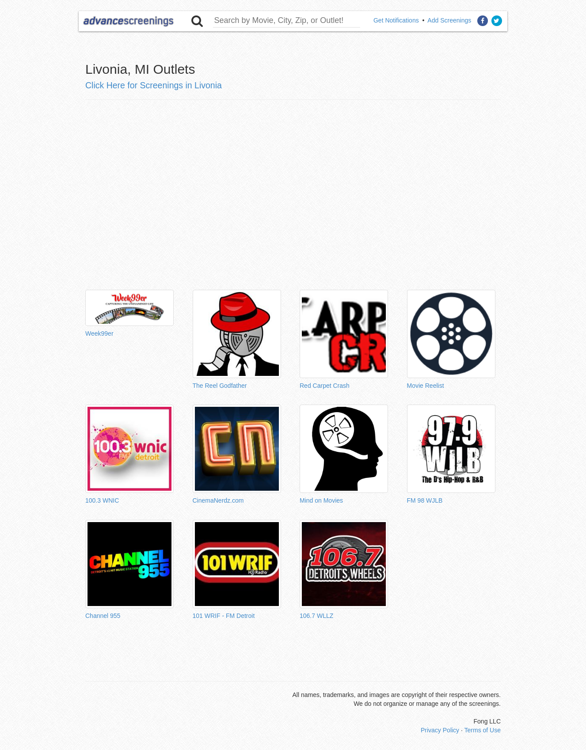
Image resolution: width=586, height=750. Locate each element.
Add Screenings (449, 20)
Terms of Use (482, 730)
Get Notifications (396, 20)
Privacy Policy (440, 730)
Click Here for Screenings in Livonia (153, 85)
